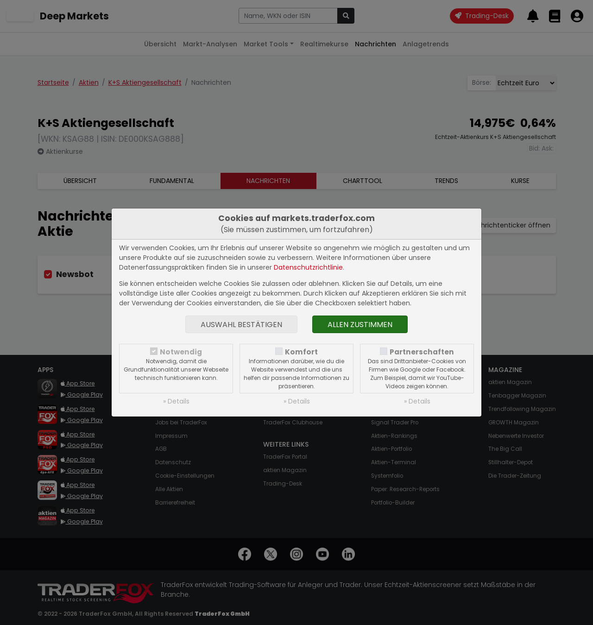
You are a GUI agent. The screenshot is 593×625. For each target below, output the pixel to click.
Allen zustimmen (360, 324)
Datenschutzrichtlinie (308, 267)
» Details (176, 401)
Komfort (301, 352)
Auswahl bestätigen (241, 324)
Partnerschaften (422, 352)
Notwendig (181, 352)
